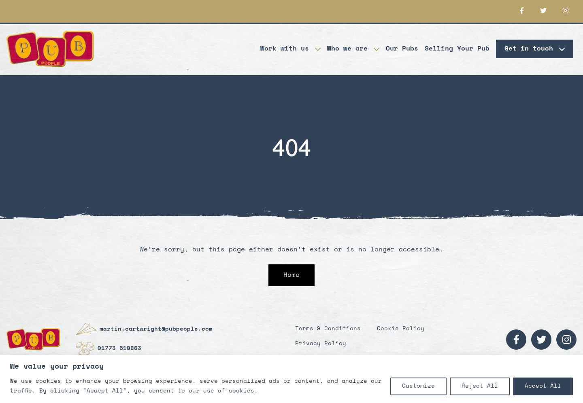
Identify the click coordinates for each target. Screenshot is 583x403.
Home (291, 275)
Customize (418, 386)
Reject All (480, 386)
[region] (291, 379)
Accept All (543, 386)
